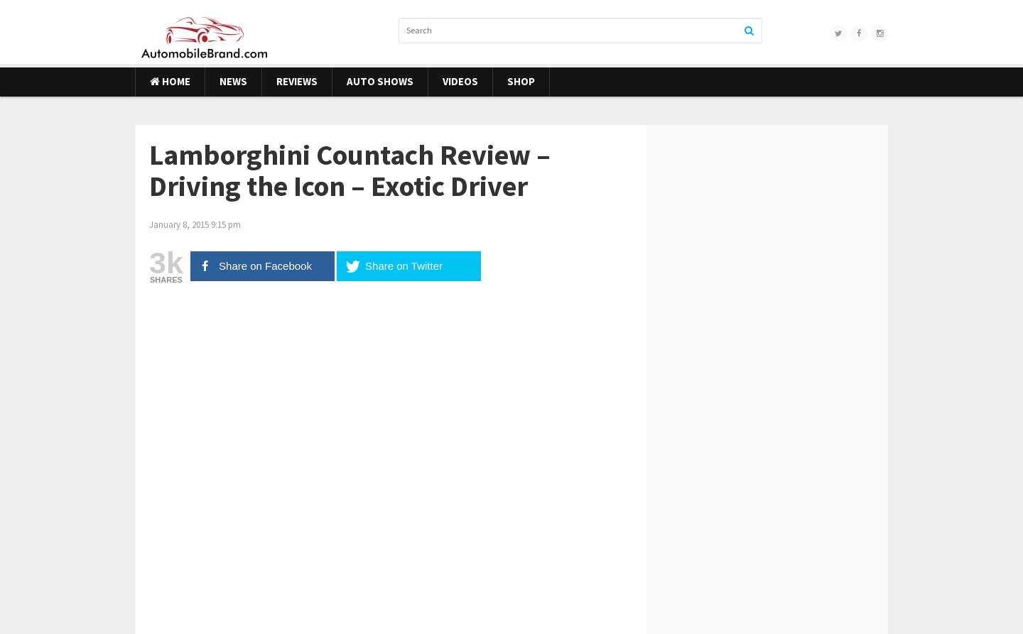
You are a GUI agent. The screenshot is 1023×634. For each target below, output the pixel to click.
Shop (521, 81)
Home (170, 81)
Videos (460, 81)
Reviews (297, 81)
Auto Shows (380, 81)
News (233, 81)
